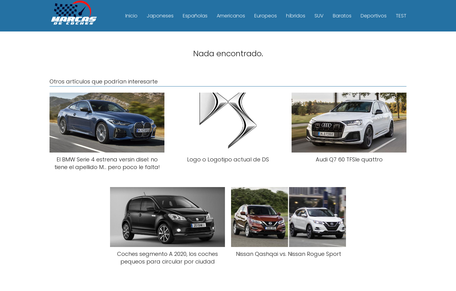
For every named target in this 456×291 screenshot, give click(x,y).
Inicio (131, 15)
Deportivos (374, 15)
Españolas (195, 15)
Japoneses (160, 15)
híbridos (295, 15)
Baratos (342, 15)
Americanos (231, 15)
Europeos (265, 15)
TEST (401, 15)
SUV (319, 15)
